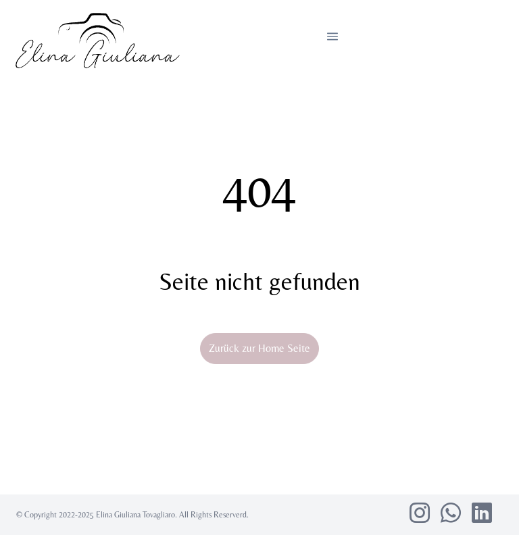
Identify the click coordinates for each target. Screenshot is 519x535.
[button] (332, 36)
